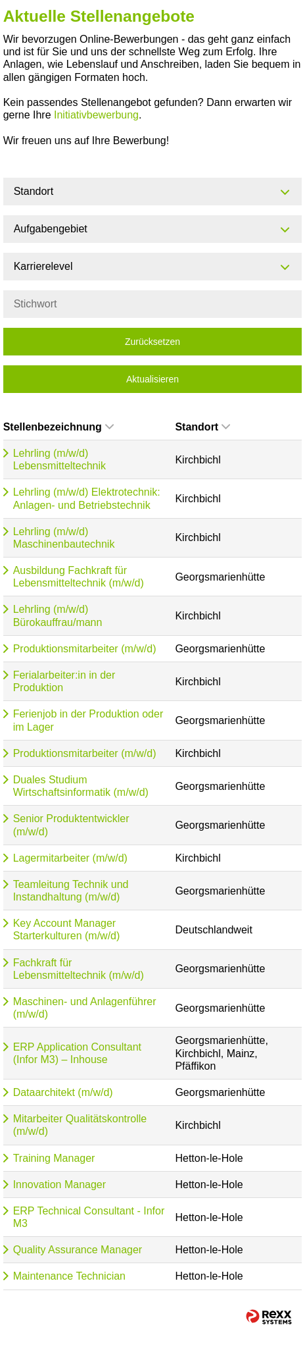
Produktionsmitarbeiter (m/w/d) (84, 648)
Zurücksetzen (152, 341)
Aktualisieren (152, 379)
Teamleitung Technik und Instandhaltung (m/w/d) (71, 890)
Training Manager (54, 1158)
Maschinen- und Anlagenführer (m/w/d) (84, 1008)
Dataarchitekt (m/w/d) (63, 1092)
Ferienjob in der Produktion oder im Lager (88, 720)
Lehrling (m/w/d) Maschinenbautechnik (64, 538)
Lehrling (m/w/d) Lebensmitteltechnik (59, 459)
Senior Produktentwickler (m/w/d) (71, 825)
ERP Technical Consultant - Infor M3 (89, 1217)
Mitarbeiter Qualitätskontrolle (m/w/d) (80, 1125)
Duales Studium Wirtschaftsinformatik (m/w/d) (81, 786)
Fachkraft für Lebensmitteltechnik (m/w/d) (78, 969)
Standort (202, 426)
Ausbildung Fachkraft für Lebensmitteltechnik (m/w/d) (78, 576)
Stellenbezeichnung (58, 426)
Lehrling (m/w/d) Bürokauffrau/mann (58, 615)
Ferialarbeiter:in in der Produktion (64, 681)
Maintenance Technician (69, 1276)
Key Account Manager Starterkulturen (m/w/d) (66, 929)
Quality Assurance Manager (78, 1249)
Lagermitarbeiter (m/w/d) (70, 858)
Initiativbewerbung (96, 114)
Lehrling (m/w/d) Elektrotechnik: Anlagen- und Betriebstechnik (86, 498)
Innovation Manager (59, 1184)
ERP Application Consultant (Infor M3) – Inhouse (77, 1053)
